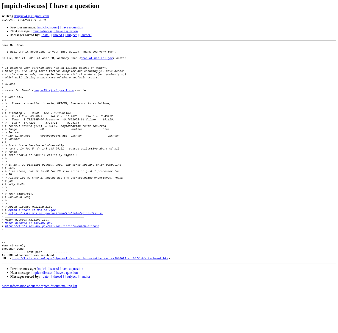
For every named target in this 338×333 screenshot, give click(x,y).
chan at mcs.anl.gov (97, 61)
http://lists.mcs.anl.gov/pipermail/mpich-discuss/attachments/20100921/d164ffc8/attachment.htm (90, 301)
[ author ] (86, 35)
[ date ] (45, 35)
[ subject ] (72, 35)
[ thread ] (57, 35)
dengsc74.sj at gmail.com (31, 16)
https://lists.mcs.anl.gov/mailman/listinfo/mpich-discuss (55, 247)
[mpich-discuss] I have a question (60, 27)
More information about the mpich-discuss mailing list (39, 329)
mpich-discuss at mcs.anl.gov (31, 243)
